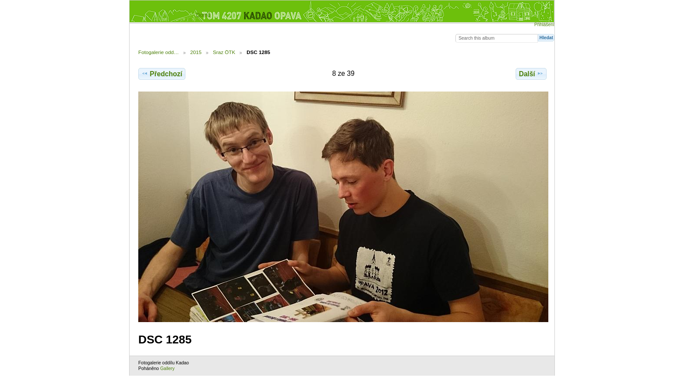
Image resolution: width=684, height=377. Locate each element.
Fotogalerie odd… (158, 52)
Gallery (167, 368)
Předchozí (161, 74)
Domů (203, 15)
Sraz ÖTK (224, 52)
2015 (196, 52)
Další (531, 74)
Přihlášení (544, 24)
